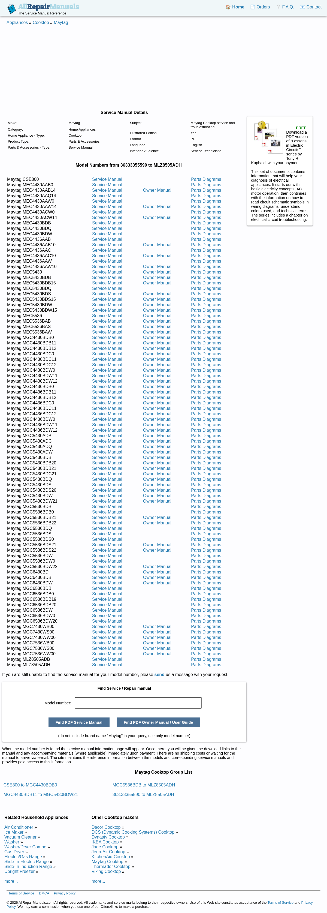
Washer (11, 842)
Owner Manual (157, 190)
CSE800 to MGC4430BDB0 (30, 785)
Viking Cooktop (106, 871)
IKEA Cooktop (105, 842)
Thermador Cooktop (111, 866)
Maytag (61, 22)
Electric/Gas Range (23, 856)
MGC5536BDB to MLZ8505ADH (144, 785)
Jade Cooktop (105, 847)
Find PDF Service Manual (79, 722)
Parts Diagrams (206, 179)
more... (11, 881)
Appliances (17, 22)
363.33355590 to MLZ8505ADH (143, 794)
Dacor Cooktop (106, 827)
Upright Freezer (19, 871)
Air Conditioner (18, 827)
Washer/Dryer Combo (25, 847)
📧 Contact (311, 7)
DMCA (44, 893)
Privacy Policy (65, 893)
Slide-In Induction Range (28, 866)
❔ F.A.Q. (284, 7)
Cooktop (41, 22)
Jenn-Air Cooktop (108, 851)
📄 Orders (260, 7)
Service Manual (107, 179)
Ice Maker (13, 832)
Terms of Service (21, 893)
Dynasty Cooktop (108, 837)
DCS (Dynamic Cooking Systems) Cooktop (133, 832)
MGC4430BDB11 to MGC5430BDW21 (41, 794)
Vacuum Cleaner (20, 837)
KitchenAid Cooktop (111, 856)
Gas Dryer (14, 851)
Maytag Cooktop (107, 861)
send (160, 674)
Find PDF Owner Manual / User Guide (158, 722)
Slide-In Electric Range (26, 861)
